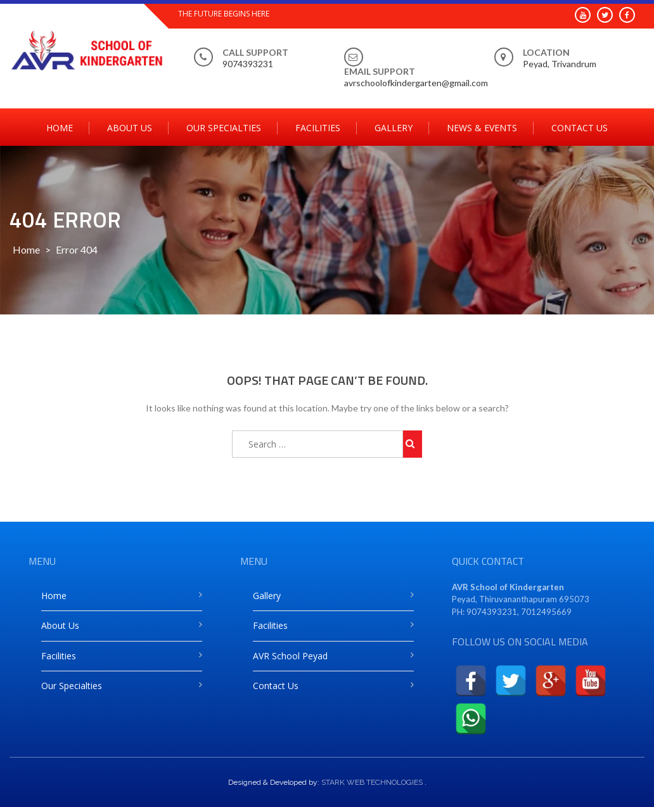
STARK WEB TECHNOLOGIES (372, 782)
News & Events (482, 128)
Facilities (317, 128)
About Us (129, 128)
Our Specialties (223, 128)
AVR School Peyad (290, 656)
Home (59, 128)
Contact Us (579, 128)
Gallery (394, 128)
